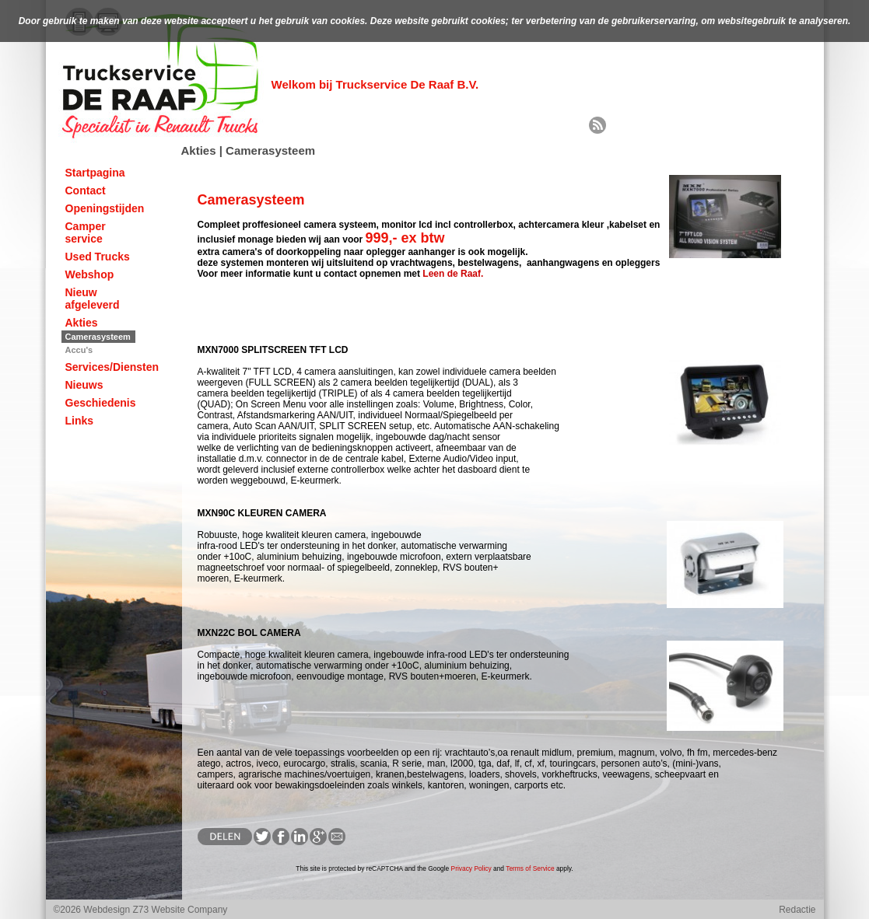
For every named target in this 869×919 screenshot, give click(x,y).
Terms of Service (530, 868)
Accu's (79, 350)
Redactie (797, 909)
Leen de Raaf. (452, 273)
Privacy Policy (471, 868)
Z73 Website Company (180, 909)
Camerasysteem (98, 336)
